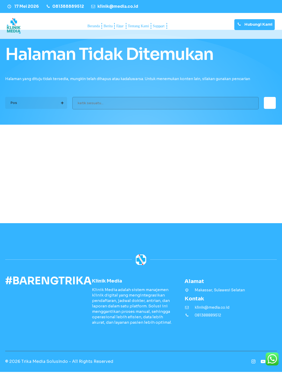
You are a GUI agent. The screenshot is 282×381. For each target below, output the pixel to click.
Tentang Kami (147, 26)
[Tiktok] (273, 371)
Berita (84, 26)
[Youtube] (263, 371)
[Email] (114, 6)
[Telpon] (64, 6)
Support (186, 26)
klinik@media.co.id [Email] (212, 316)
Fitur (110, 26)
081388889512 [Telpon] (208, 324)
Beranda (54, 26)
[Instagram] (253, 371)
